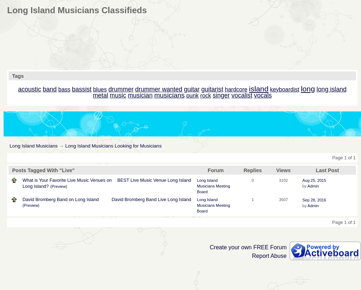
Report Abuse (269, 256)
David (117, 199)
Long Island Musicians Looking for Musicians (113, 146)
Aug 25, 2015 (314, 180)
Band (151, 199)
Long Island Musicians (34, 146)
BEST (123, 180)
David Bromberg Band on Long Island (61, 199)
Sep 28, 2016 (314, 200)
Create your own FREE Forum (248, 247)
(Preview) (58, 186)
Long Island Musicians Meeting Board (213, 186)
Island (185, 180)
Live (134, 180)
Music (146, 180)
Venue (159, 180)
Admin (313, 186)
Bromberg (135, 199)
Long (173, 180)
